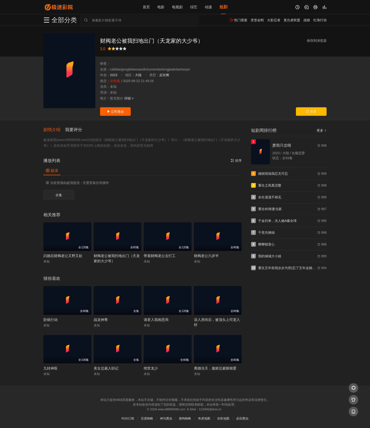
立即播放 (115, 111)
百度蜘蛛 (147, 418)
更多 (322, 130)
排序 (236, 160)
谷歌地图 (223, 418)
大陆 (138, 75)
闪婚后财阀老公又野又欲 (62, 256)
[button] (54, 130)
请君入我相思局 (156, 320)
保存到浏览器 (317, 40)
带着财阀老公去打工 (160, 256)
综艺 (193, 7)
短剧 (223, 7)
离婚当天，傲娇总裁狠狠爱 (215, 368)
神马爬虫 (166, 418)
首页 (146, 7)
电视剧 (177, 7)
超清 (52, 171)
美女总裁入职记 (106, 368)
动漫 (208, 7)
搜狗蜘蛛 (185, 418)
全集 (58, 195)
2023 (113, 75)
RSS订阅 (128, 418)
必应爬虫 (242, 418)
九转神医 (50, 368)
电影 (160, 7)
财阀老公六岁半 (206, 256)
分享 (311, 111)
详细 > (129, 98)
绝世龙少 (151, 368)
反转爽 (164, 75)
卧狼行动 (50, 320)
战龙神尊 (101, 320)
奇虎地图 (204, 418)
